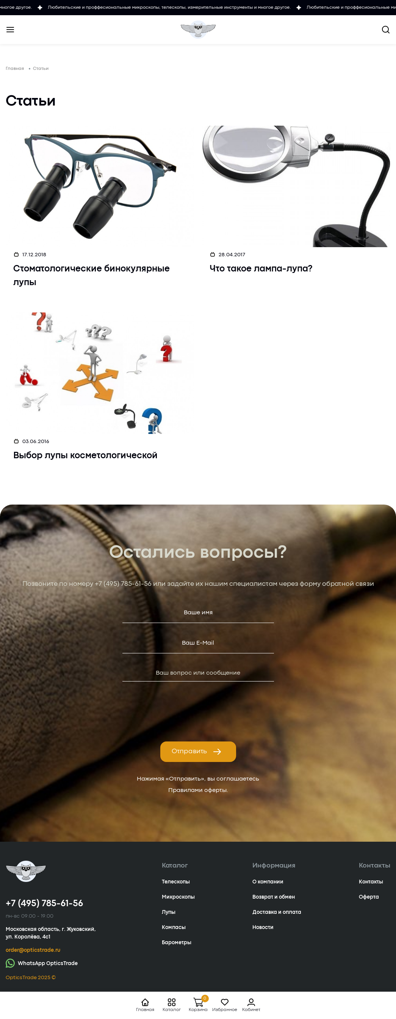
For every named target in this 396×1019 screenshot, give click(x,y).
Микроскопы (178, 897)
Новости (263, 927)
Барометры (176, 942)
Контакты (371, 882)
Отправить (197, 751)
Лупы (168, 912)
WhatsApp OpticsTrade (42, 963)
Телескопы (176, 882)
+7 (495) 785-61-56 (123, 584)
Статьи (41, 69)
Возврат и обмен (273, 897)
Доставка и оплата (276, 912)
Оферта (369, 897)
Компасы (174, 927)
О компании (267, 882)
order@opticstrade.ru (33, 950)
